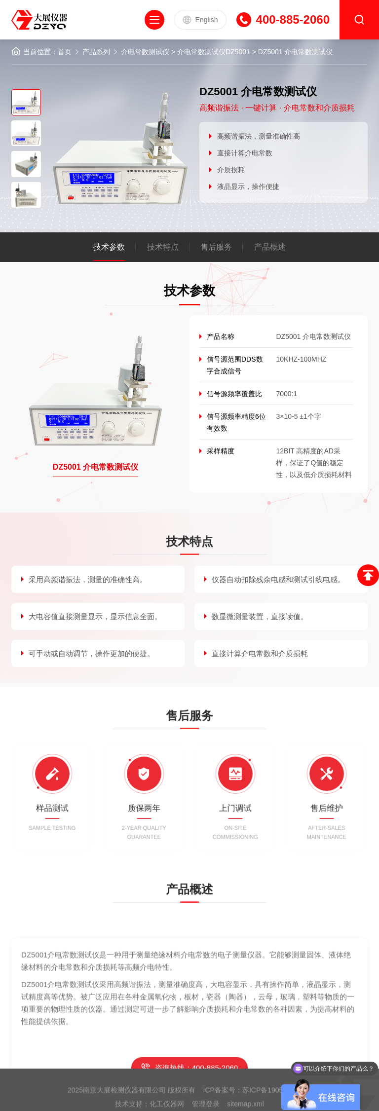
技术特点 (163, 247)
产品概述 (270, 247)
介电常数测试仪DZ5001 (213, 52)
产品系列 (96, 52)
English (200, 19)
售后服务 (216, 247)
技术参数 (109, 247)
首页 (65, 52)
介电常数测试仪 (145, 52)
